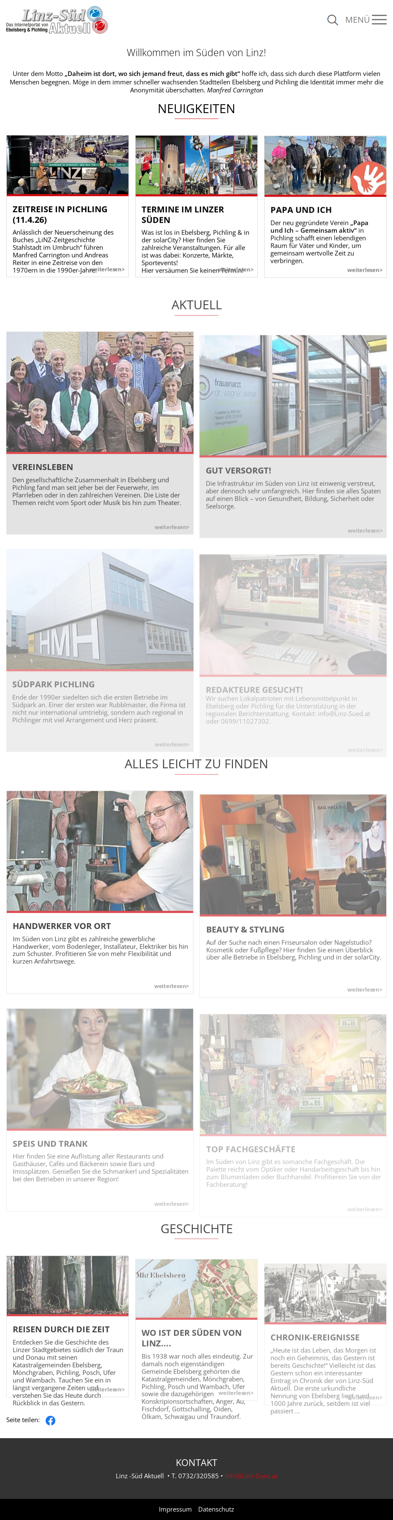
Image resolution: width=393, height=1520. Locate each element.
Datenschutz (216, 1509)
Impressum (175, 1509)
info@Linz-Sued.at (251, 1475)
